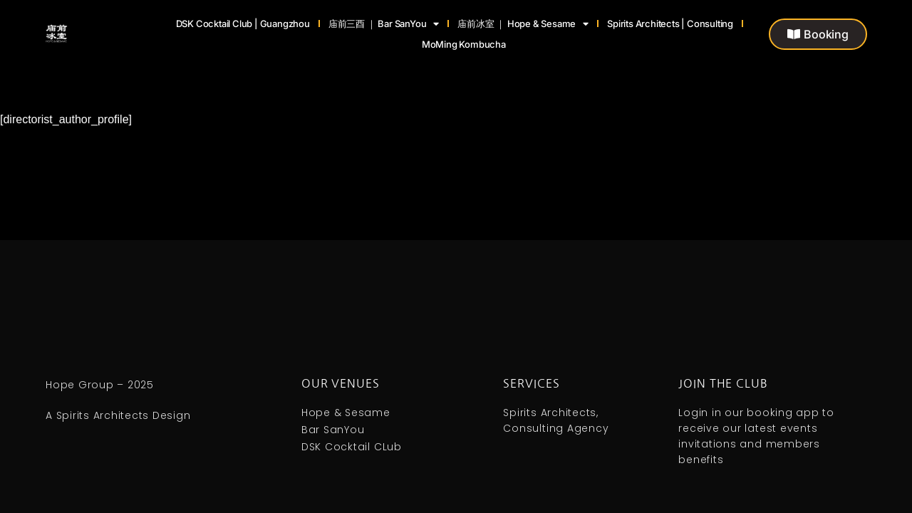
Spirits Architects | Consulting (670, 23)
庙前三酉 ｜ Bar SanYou (383, 24)
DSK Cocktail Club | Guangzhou (243, 23)
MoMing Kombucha (464, 44)
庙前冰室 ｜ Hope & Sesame (523, 24)
